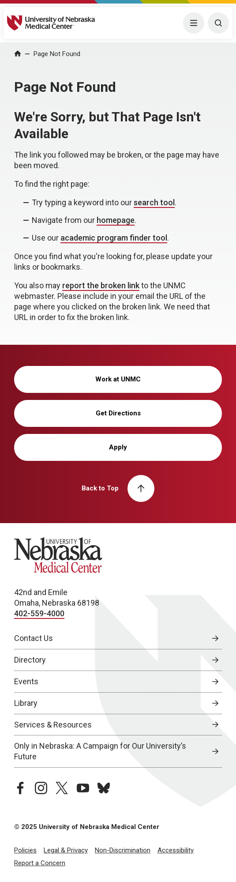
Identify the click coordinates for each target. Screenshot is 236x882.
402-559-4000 (39, 613)
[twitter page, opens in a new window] (62, 788)
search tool (154, 202)
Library (25, 703)
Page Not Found (57, 54)
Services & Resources (53, 724)
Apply (118, 447)
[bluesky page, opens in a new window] (103, 788)
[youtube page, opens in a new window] (83, 788)
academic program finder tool (113, 237)
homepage (116, 220)
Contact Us (33, 638)
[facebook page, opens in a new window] (20, 788)
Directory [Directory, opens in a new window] (30, 659)
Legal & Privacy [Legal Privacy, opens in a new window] (66, 850)
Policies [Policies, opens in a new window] (25, 850)
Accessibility (175, 850)
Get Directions (118, 413)
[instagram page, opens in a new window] (41, 788)
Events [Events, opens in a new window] (26, 681)
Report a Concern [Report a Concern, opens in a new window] (39, 863)
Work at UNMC (118, 379)
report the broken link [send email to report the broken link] (100, 285)
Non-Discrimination (122, 850)
